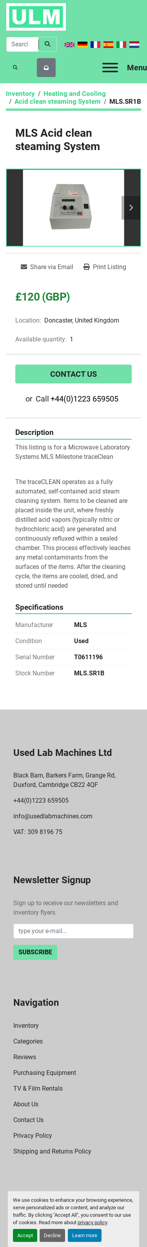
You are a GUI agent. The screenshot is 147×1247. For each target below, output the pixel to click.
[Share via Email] (47, 267)
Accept (25, 1235)
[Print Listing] (104, 267)
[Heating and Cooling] (75, 93)
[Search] (22, 44)
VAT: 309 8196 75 (37, 832)
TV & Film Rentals (38, 1088)
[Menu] (110, 67)
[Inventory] (20, 93)
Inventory (26, 1025)
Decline (52, 1235)
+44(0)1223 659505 (84, 398)
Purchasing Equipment (44, 1072)
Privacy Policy (32, 1135)
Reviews (24, 1057)
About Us (25, 1104)
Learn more (84, 1235)
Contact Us (73, 374)
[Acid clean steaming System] (58, 101)
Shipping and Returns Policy (52, 1151)
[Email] (73, 931)
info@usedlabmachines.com (53, 816)
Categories (28, 1041)
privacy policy (92, 1222)
